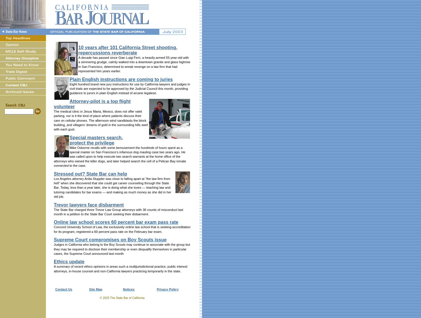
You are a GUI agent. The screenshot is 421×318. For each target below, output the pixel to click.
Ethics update (69, 261)
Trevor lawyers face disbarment (89, 204)
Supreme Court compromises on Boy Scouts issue (110, 239)
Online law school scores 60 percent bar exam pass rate (116, 222)
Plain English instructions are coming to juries (121, 79)
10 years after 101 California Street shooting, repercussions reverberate (127, 50)
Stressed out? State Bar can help (90, 173)
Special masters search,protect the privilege (96, 140)
